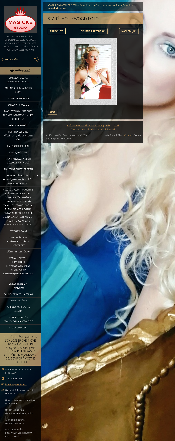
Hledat (36, 59)
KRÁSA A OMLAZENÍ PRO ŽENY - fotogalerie (69, 5)
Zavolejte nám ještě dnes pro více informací (93, 129)
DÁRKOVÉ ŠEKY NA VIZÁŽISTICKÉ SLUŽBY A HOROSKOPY (18, 241)
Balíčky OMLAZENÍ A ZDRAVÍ (18, 294)
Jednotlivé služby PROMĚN (18, 169)
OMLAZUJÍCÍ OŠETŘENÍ (18, 146)
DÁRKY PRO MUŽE (18, 125)
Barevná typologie (18, 104)
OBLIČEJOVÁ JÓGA (18, 152)
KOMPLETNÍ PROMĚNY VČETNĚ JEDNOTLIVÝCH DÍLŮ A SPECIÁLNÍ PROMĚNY (18, 179)
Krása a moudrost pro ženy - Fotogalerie (114, 5)
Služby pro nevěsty (18, 98)
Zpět (52, 111)
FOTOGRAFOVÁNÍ (18, 231)
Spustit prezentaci (93, 31)
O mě (116, 125)
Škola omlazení (18, 327)
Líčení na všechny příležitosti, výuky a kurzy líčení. (18, 135)
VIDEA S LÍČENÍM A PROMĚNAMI (18, 285)
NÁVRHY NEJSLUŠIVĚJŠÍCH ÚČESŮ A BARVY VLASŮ (18, 160)
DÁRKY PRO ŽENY (18, 300)
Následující (128, 31)
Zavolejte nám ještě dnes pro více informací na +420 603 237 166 (18, 115)
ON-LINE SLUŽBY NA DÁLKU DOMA (18, 90)
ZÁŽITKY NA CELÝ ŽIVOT (18, 251)
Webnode (128, 135)
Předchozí (56, 31)
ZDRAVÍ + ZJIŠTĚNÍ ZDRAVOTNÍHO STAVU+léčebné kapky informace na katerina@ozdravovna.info (18, 268)
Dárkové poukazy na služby (18, 309)
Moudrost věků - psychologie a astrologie (18, 319)
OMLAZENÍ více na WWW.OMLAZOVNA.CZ (18, 79)
